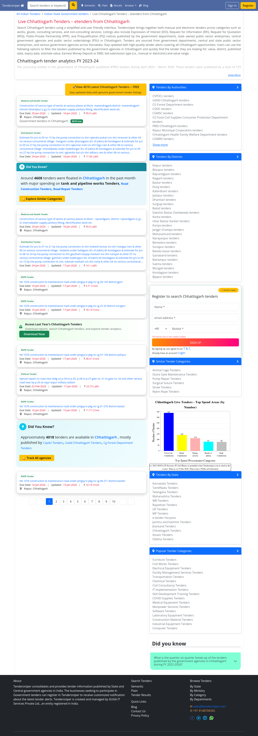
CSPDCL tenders (163, 96)
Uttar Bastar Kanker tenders (171, 221)
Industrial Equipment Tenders (172, 624)
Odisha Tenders (162, 539)
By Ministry (197, 691)
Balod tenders (161, 208)
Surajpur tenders (163, 247)
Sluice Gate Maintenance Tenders (174, 374)
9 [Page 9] (106, 501)
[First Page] (32, 501)
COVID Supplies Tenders (168, 598)
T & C (187, 349)
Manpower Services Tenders (171, 607)
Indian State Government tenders (66, 14)
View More (234, 75)
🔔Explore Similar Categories (42, 199)
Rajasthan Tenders (164, 505)
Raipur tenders (162, 165)
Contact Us (138, 711)
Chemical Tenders (164, 581)
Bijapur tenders (162, 277)
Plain (103, 5)
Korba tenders (161, 217)
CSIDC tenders (161, 109)
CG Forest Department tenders (172, 105)
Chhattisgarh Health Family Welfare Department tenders (189, 135)
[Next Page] (123, 501)
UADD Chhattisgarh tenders (170, 100)
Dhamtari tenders (164, 200)
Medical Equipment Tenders (170, 602)
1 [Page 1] (49, 501)
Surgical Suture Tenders (168, 383)
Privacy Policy (140, 715)
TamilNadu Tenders (165, 488)
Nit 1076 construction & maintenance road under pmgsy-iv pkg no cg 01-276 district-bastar (72, 406)
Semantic (88, 5)
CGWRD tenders (163, 139)
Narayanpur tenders (165, 238)
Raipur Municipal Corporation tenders (177, 130)
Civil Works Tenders (165, 564)
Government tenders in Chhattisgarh (51, 121)
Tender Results (141, 695)
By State (195, 686)
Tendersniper (13, 5)
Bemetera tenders (164, 243)
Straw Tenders (161, 387)
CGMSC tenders (162, 113)
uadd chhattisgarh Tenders (83, 443)
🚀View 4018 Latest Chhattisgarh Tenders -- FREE (106, 89)
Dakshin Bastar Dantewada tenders (175, 213)
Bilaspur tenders (163, 170)
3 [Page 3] (63, 501)
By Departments (201, 699)
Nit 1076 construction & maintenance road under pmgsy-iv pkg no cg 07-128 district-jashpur (72, 354)
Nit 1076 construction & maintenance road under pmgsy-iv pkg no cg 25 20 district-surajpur (72, 305)
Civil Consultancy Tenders (169, 585)
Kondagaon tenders (165, 272)
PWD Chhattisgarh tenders (170, 126)
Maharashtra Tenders (166, 496)
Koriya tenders (162, 225)
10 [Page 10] (113, 501)
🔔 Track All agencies (36, 458)
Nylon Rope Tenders (165, 392)
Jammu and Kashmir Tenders (171, 522)
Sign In (232, 5)
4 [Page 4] (70, 501)
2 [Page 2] (56, 501)
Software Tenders (164, 611)
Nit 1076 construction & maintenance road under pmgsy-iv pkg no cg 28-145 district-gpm (70, 282)
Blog (143, 5)
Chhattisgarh (94, 178)
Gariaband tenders (164, 255)
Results (116, 5)
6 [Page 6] (85, 501)
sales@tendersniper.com (209, 706)
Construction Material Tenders (172, 620)
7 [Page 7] (92, 501)
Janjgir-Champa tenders (168, 230)
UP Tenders (160, 509)
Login (181, 353)
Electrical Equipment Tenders (171, 568)
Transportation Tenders (168, 577)
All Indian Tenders (28, 14)
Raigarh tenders (162, 178)
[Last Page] (131, 501)
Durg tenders (161, 187)
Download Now (34, 334)
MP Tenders (160, 513)
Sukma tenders (162, 264)
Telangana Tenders (165, 492)
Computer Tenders (164, 628)
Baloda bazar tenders (166, 251)
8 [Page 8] (99, 501)
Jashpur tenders (162, 195)
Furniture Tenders (164, 560)
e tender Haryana (164, 518)
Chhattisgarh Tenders (166, 531)
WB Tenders (160, 501)
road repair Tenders (68, 189)
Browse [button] (129, 5)
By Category (198, 695)
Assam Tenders (162, 535)
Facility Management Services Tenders (177, 572)
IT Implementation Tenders (170, 590)
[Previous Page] (40, 501)
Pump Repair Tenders (166, 379)
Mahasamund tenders (167, 234)
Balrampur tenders (165, 260)
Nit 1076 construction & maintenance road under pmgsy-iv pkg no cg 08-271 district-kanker (72, 481)
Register (248, 5)
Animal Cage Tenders (166, 370)
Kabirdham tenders (165, 191)
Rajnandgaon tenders (166, 174)
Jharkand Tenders (164, 526)
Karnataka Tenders (165, 483)
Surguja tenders (162, 204)
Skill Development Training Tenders (175, 594)
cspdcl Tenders (53, 443)
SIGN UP (195, 343)
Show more (160, 145)
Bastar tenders (162, 183)
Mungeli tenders (163, 268)
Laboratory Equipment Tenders (173, 615)
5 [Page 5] (78, 501)
